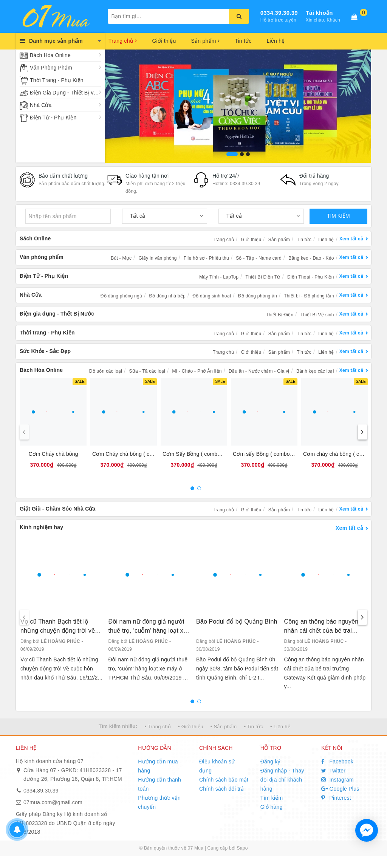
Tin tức (243, 41)
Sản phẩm (205, 41)
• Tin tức (253, 726)
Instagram (337, 780)
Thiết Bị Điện (279, 314)
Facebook (337, 761)
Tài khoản (319, 12)
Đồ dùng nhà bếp (167, 296)
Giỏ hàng (271, 807)
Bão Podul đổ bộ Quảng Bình (236, 621)
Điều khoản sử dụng (217, 766)
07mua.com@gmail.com (52, 802)
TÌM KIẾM (338, 216)
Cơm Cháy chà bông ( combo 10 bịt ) (136, 454)
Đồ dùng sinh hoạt (211, 296)
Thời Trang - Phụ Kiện (57, 80)
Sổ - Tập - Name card (259, 258)
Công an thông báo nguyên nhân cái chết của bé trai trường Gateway (321, 626)
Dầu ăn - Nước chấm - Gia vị (259, 371)
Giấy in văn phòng (157, 258)
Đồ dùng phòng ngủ (121, 296)
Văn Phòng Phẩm (51, 68)
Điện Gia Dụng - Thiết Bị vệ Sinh (65, 93)
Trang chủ (122, 41)
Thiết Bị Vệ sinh (317, 314)
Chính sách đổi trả (221, 789)
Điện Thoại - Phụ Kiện (310, 277)
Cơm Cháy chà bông (53, 454)
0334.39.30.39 (279, 12)
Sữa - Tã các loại (147, 371)
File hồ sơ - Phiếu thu (206, 258)
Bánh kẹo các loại (315, 371)
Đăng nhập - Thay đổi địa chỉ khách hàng (282, 780)
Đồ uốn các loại (105, 371)
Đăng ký (270, 761)
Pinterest (336, 798)
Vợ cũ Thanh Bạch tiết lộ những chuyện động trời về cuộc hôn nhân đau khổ (57, 626)
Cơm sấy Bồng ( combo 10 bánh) (273, 454)
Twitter (333, 771)
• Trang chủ (157, 726)
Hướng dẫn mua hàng (158, 766)
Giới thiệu (164, 41)
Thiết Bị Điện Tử (263, 277)
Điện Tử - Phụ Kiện (53, 118)
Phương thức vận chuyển (159, 802)
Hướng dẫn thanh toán (159, 784)
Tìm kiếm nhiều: (118, 726)
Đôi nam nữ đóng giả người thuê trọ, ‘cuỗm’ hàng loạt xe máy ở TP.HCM (147, 626)
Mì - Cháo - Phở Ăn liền (197, 371)
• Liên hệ (280, 726)
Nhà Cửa (40, 105)
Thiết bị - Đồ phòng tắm (309, 296)
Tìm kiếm (271, 798)
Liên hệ (276, 41)
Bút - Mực (121, 258)
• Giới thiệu (190, 726)
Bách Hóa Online (50, 55)
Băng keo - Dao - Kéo (311, 258)
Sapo (242, 848)
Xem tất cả (351, 238)
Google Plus (340, 789)
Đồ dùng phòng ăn (257, 296)
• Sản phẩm (224, 726)
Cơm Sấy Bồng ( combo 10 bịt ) (201, 454)
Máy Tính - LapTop (218, 277)
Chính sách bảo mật (223, 780)
